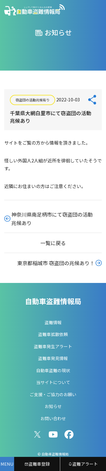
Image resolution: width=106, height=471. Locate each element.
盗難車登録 (37, 464)
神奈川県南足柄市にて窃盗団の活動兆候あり (52, 218)
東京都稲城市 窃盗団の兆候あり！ (56, 263)
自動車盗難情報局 (53, 301)
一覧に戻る (53, 243)
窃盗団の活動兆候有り (32, 99)
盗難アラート (83, 464)
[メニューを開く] (7, 464)
